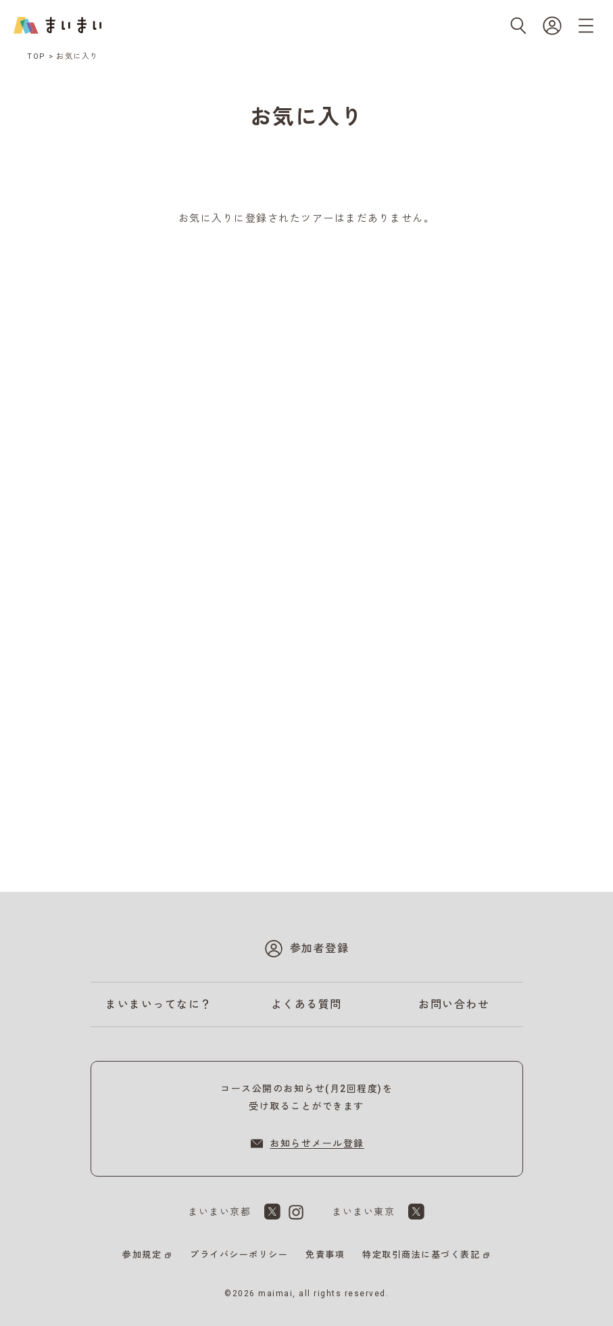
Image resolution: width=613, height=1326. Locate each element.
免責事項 (325, 1255)
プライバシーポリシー (239, 1255)
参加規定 (142, 1255)
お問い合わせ (453, 1004)
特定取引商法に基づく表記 (421, 1255)
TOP (36, 56)
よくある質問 (306, 1004)
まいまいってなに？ (158, 1004)
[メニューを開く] (586, 26)
